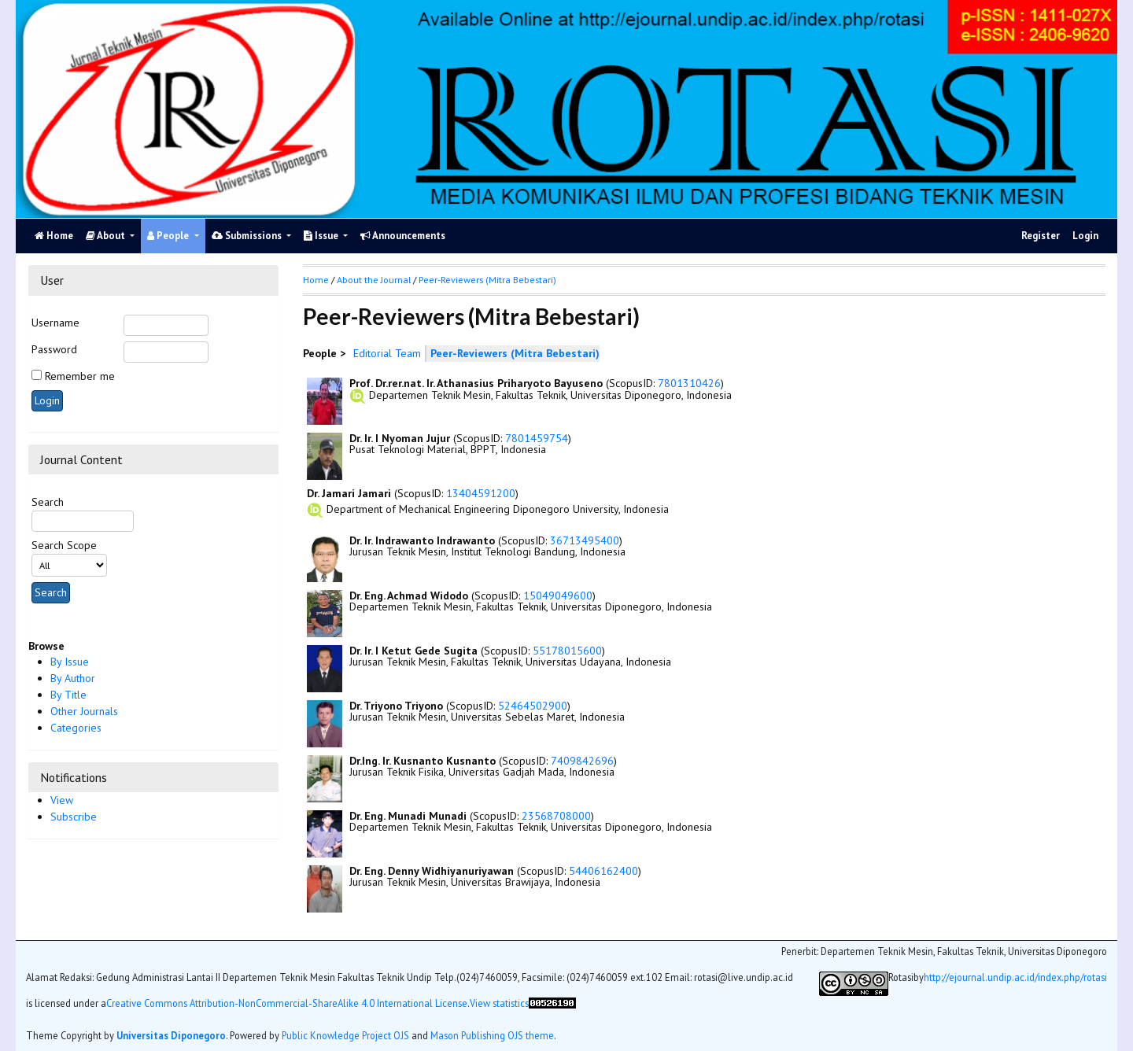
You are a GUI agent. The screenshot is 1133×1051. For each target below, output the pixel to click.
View (61, 800)
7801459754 (536, 438)
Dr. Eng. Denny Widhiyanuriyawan (431, 871)
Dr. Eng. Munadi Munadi (408, 816)
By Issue (69, 662)
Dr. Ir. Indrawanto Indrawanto (422, 540)
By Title (68, 695)
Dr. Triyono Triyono (396, 706)
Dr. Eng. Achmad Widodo (408, 595)
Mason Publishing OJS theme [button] (492, 1035)
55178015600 (567, 651)
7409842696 (582, 761)
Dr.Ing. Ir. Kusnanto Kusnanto (422, 761)
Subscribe (73, 816)
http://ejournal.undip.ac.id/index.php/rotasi (1015, 977)
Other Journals (84, 711)
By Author (72, 678)
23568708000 (556, 816)
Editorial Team (387, 353)
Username (55, 322)
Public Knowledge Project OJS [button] (345, 1035)
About (106, 235)
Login (1085, 235)
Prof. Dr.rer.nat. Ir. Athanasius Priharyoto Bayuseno (476, 383)
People (169, 235)
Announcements (402, 235)
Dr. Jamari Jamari (349, 493)
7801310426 (689, 383)
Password (54, 349)
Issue (322, 235)
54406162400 (603, 871)
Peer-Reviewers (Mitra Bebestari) (487, 280)
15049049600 (557, 595)
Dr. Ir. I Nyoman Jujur (399, 438)
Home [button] (316, 280)
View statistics (499, 1003)
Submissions (248, 235)
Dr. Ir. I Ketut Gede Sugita (413, 651)
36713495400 (584, 540)
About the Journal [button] (374, 280)
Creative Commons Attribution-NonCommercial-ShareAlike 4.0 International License (286, 1003)
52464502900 (532, 706)
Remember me (80, 376)
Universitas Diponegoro (171, 1035)
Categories (75, 728)
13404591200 (480, 493)
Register (1040, 235)
